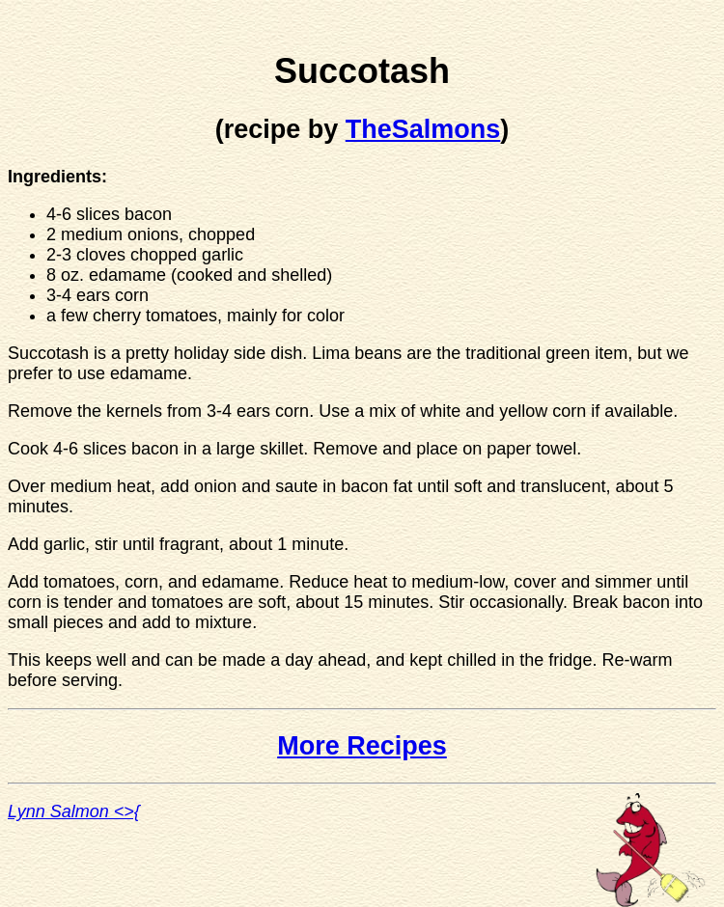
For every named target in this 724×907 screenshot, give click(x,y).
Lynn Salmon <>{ (74, 811)
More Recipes (362, 745)
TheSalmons (423, 129)
